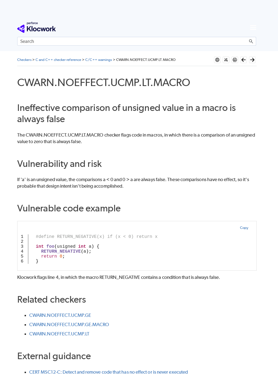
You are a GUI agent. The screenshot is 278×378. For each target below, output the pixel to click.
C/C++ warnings (98, 60)
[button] (251, 41)
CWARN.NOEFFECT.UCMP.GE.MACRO (69, 324)
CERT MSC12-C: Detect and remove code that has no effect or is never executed (108, 372)
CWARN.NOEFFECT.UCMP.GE (60, 315)
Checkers (24, 60)
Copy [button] (244, 228)
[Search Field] (136, 41)
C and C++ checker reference (58, 60)
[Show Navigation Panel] (253, 27)
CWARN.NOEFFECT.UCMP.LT (59, 333)
